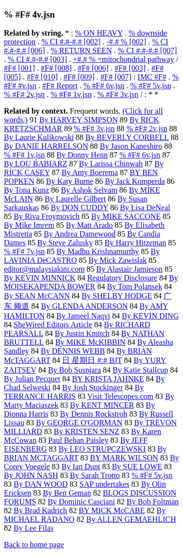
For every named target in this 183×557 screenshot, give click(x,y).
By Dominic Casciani (81, 501)
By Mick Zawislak (117, 260)
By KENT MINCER (102, 405)
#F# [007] (116, 77)
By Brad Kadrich (40, 510)
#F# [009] (79, 77)
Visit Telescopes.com (120, 396)
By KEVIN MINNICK (40, 278)
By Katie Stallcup (140, 370)
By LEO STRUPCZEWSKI (102, 449)
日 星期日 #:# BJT (92, 360)
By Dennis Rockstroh (93, 414)
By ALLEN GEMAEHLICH (131, 519)
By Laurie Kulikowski (39, 137)
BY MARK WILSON (124, 458)
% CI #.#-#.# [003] (37, 59)
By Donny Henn (82, 155)
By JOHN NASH (31, 475)
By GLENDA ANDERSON (84, 306)
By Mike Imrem (29, 225)
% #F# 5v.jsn (150, 85)
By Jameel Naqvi (83, 316)
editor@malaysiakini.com (44, 269)
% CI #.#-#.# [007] (147, 50)
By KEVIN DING (150, 316)
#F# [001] (19, 68)
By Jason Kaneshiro (131, 146)
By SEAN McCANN (37, 296)
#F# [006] (93, 68)
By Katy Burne (69, 181)
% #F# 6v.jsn (103, 85)
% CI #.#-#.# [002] (71, 42)
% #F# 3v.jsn (118, 94)
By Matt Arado (89, 225)
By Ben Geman (67, 493)
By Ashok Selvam (89, 190)
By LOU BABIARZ (35, 163)
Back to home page (34, 544)
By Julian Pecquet (32, 379)
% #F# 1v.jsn (71, 94)
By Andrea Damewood (80, 234)
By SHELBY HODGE (116, 296)
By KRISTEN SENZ (86, 431)
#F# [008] (56, 68)
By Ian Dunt (80, 466)
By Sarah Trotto (95, 475)
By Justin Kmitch (82, 333)
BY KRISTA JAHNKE (108, 379)
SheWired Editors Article (53, 324)
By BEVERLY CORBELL (127, 137)
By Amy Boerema (89, 172)
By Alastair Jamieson (129, 269)
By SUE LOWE (137, 466)
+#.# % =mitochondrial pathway (123, 59)
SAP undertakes (104, 484)
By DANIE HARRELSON (46, 146)
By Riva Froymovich (47, 216)
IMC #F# (152, 77)
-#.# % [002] (126, 42)
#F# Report (60, 85)
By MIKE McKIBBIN (90, 342)
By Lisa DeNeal (145, 207)
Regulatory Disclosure (122, 278)
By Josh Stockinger (92, 387)
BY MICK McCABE (111, 510)
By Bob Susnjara (74, 370)
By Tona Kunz (26, 190)
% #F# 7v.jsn (24, 251)
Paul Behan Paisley (78, 440)
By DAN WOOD (41, 484)
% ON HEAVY (99, 33)
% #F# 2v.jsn (24, 94)
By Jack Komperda (135, 181)
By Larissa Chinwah (111, 163)
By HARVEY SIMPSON (78, 120)
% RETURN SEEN (81, 50)
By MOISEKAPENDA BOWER (91, 282)
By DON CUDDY (79, 207)
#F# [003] (130, 68)
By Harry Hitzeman (135, 243)
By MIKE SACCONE (126, 216)
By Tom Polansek (134, 286)
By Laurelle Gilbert (75, 199)
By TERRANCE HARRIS (74, 391)
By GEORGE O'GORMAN (79, 422)
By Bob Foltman (153, 501)
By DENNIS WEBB (73, 351)
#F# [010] (42, 77)
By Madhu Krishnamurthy (98, 251)
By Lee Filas (34, 528)
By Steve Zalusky (65, 243)
